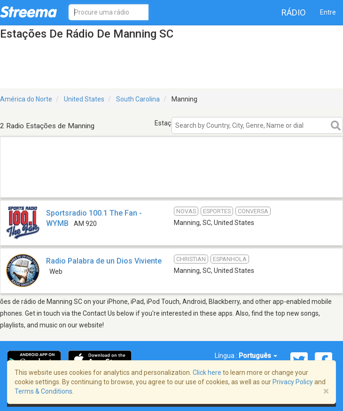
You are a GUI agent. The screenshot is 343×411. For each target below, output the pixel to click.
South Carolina (138, 99)
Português (258, 355)
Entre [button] (328, 12)
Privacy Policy (293, 382)
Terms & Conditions (43, 391)
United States (84, 99)
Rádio (293, 12)
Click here (207, 372)
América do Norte (26, 99)
